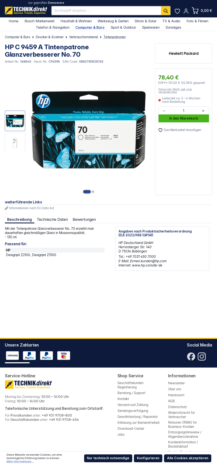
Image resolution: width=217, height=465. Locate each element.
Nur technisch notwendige (108, 458)
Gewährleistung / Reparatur (137, 417)
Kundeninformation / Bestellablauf (183, 444)
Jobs (121, 435)
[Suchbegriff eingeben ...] (106, 11)
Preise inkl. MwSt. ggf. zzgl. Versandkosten (175, 91)
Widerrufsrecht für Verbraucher (181, 415)
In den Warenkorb (183, 118)
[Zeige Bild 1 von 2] (87, 191)
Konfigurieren (148, 458)
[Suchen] (165, 11)
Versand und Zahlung (132, 405)
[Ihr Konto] (186, 11)
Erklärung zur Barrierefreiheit (138, 423)
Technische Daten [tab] (52, 219)
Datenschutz (177, 407)
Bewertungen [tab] (84, 219)
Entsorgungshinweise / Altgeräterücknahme (184, 434)
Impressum (176, 395)
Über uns (174, 389)
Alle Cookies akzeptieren (187, 458)
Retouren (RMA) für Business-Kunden (182, 424)
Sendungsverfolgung (132, 411)
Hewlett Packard (184, 53)
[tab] (19, 219)
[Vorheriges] (33, 131)
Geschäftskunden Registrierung (130, 385)
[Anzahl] (184, 110)
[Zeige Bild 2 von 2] (93, 191)
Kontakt (123, 399)
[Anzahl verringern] (164, 110)
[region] (77, 131)
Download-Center (130, 429)
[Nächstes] (145, 131)
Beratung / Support (131, 393)
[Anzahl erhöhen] (203, 110)
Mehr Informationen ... (20, 461)
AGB (171, 401)
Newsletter (176, 383)
